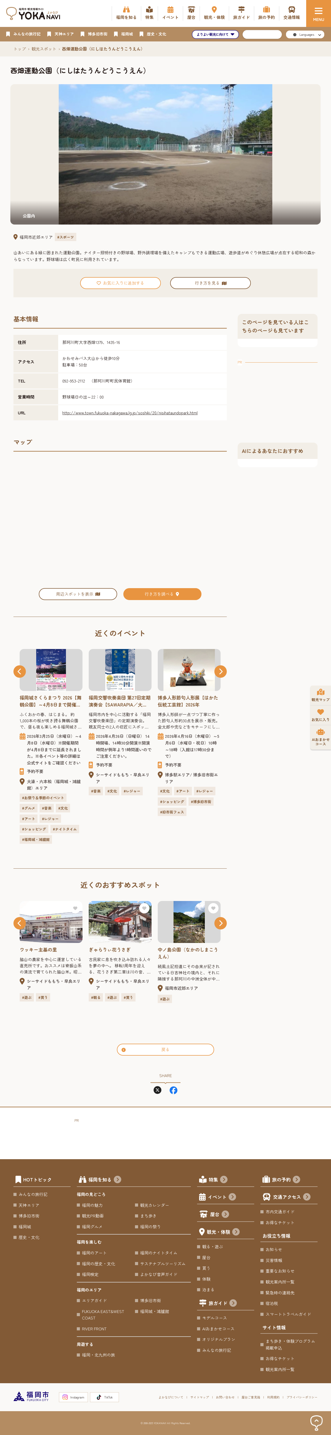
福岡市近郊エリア (36, 237)
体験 (206, 1279)
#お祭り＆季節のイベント (43, 797)
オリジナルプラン (218, 1339)
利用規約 (273, 1397)
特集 (218, 1180)
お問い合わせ (225, 1397)
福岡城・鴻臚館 (154, 1311)
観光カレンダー (154, 1205)
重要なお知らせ (280, 1271)
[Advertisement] (278, 397)
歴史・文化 (29, 1237)
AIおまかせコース (218, 1328)
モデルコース (214, 1318)
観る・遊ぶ (212, 1246)
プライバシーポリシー (302, 1397)
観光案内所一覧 (280, 1282)
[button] (19, 671)
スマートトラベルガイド (288, 1314)
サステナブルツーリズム (163, 1263)
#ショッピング (34, 829)
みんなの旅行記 (33, 1194)
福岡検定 (90, 1274)
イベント (222, 1197)
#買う (43, 997)
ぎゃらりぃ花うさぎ (110, 949)
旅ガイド (223, 1303)
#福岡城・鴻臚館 (36, 839)
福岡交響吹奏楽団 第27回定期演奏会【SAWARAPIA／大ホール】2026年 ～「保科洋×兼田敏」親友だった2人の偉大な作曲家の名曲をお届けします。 (120, 701)
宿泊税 (272, 1303)
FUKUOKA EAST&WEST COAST (103, 1314)
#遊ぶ (27, 997)
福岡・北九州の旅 (98, 1355)
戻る (146, 1049)
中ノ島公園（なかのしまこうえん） (188, 953)
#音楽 (46, 808)
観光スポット (44, 49)
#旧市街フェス (172, 811)
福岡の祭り (150, 1226)
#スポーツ (65, 237)
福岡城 (25, 1226)
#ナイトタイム (65, 829)
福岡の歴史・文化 (98, 1263)
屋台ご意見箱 (251, 1397)
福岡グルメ (92, 1226)
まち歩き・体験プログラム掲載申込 (290, 1344)
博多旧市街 (29, 1216)
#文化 (63, 808)
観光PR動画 (93, 1216)
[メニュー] (318, 13)
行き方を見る (210, 283)
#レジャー (50, 818)
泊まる (208, 1289)
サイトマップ (199, 1397)
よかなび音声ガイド (158, 1274)
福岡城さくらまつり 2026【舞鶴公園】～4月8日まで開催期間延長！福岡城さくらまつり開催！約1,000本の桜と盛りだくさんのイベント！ (50, 701)
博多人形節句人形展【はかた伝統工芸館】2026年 (188, 701)
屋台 (219, 1214)
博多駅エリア (177, 774)
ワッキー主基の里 (38, 949)
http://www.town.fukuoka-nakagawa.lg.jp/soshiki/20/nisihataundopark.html (130, 412)
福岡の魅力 (92, 1205)
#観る (96, 997)
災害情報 (274, 1260)
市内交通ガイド (280, 1211)
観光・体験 (223, 1232)
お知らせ (274, 1249)
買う (206, 1268)
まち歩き (148, 1216)
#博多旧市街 (201, 801)
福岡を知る (104, 1180)
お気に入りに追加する (120, 283)
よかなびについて (171, 1397)
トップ (19, 49)
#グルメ (28, 808)
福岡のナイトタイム (158, 1253)
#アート (28, 818)
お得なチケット (280, 1222)
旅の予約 (286, 1180)
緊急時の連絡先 (280, 1292)
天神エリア (29, 1205)
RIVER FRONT (94, 1328)
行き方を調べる (162, 594)
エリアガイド (94, 1300)
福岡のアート (94, 1253)
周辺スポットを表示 (78, 594)
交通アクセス (292, 1197)
